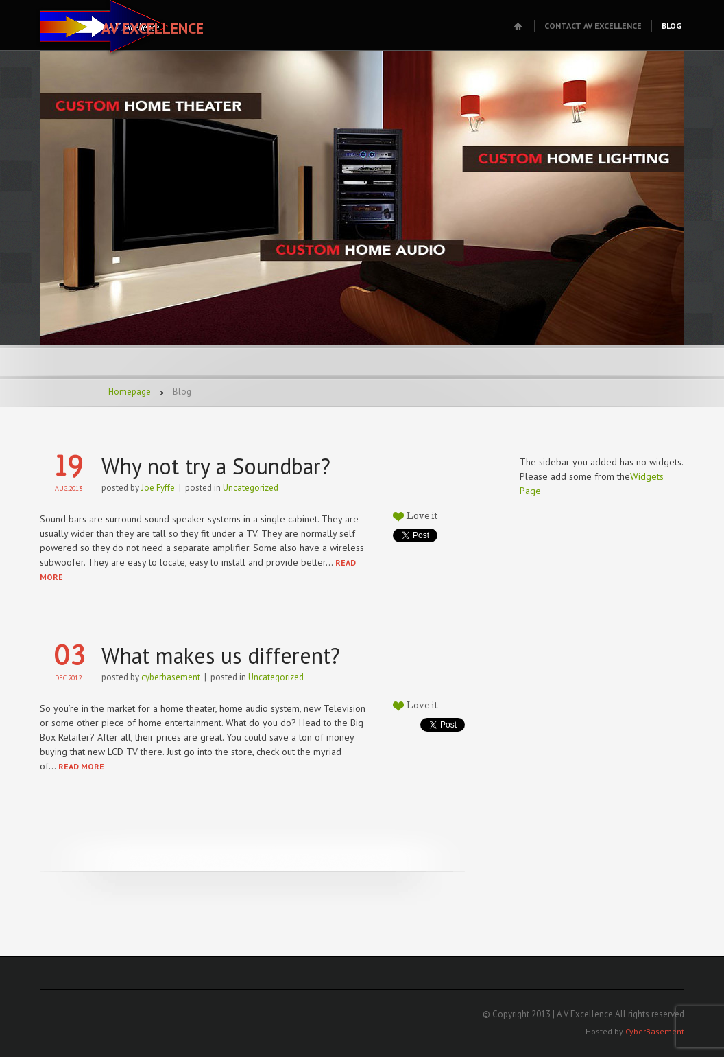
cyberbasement (170, 677)
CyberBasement (654, 1031)
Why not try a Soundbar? (215, 466)
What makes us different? (220, 655)
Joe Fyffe (158, 487)
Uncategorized (250, 487)
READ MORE (81, 766)
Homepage (129, 391)
